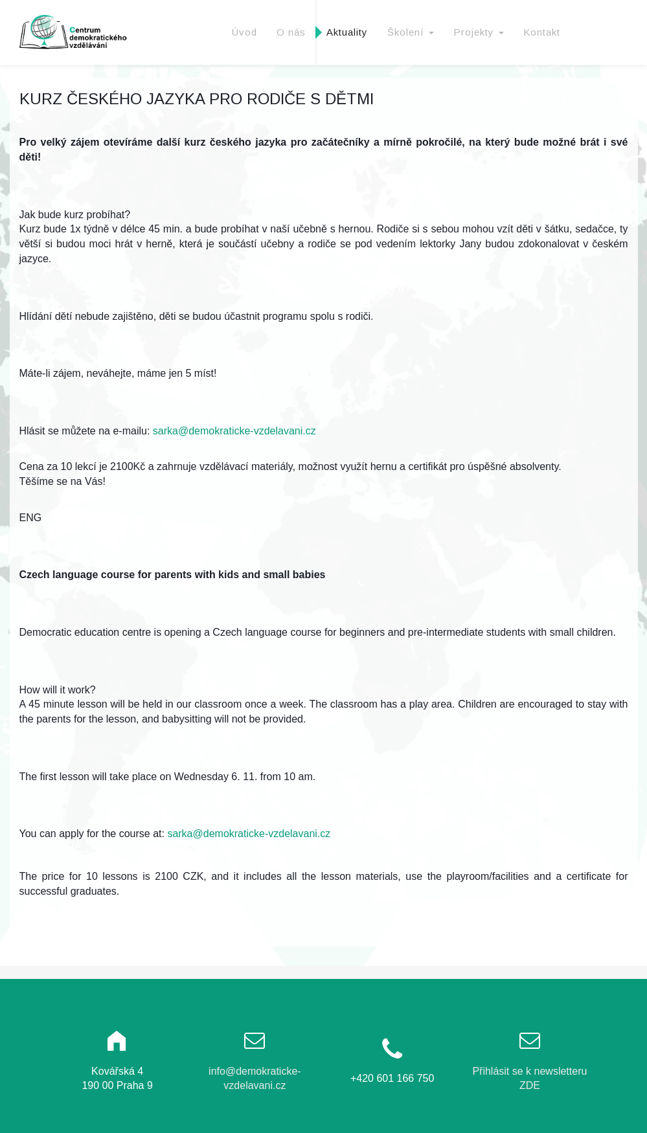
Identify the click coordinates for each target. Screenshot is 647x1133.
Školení (410, 32)
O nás (291, 32)
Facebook (604, 15)
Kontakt (541, 32)
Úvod (244, 32)
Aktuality (347, 32)
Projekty (478, 32)
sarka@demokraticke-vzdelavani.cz (234, 430)
